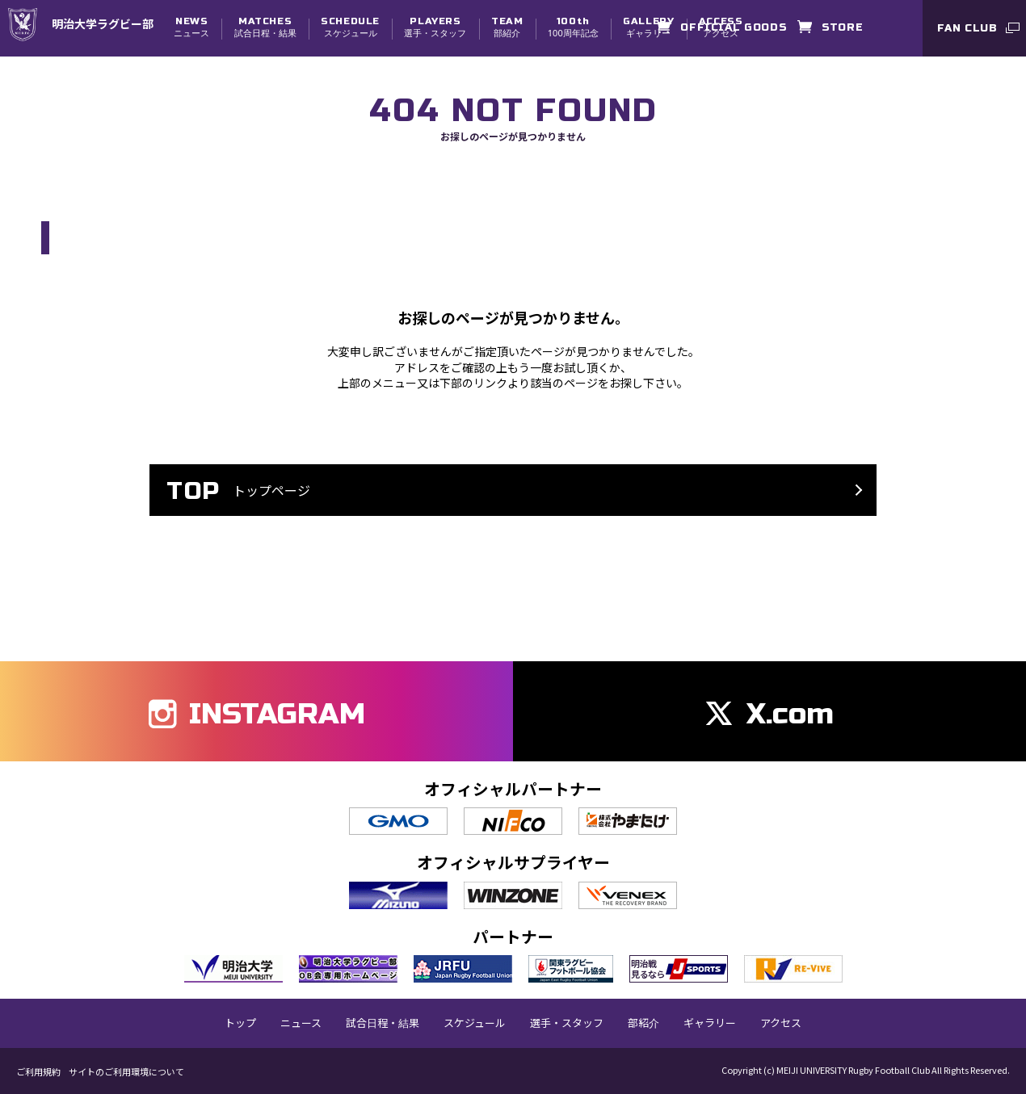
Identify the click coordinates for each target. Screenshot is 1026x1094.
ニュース (191, 27)
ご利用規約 (38, 1072)
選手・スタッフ (435, 27)
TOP (51, 187)
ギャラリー (648, 27)
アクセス (780, 1023)
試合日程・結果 (265, 27)
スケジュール (350, 27)
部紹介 (507, 27)
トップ (240, 1023)
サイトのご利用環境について (126, 1072)
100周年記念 (573, 27)
